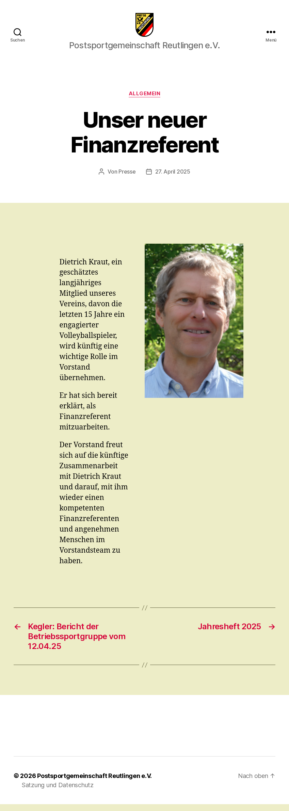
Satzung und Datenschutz (58, 791)
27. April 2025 (172, 178)
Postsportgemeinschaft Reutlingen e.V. (94, 782)
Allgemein (145, 100)
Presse (126, 178)
